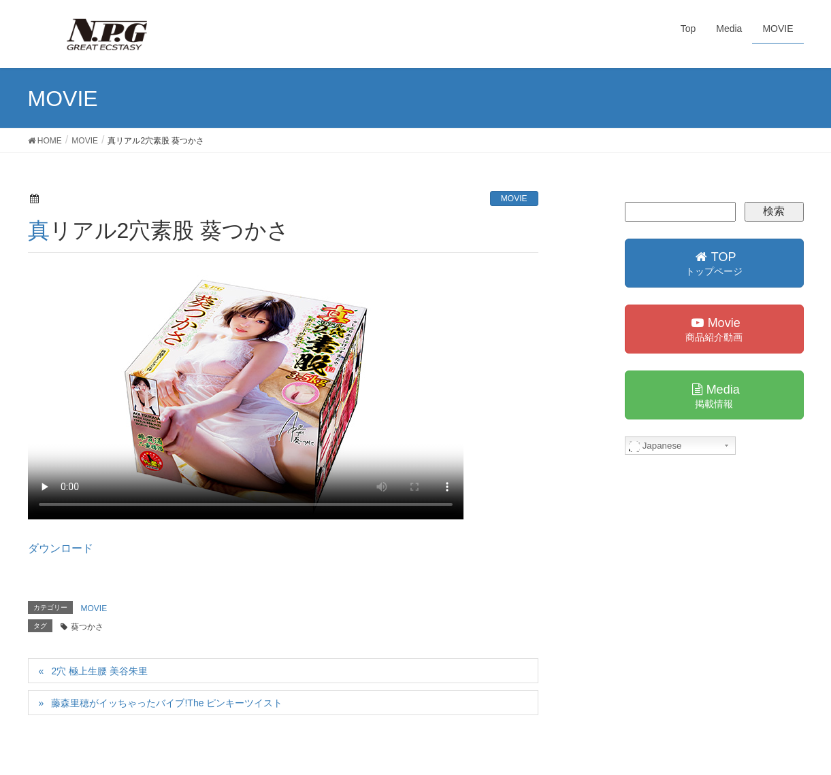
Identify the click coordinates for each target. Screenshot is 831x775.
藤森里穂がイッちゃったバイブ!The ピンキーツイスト (166, 703)
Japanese (655, 446)
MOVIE (514, 198)
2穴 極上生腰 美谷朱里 (99, 671)
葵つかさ (87, 627)
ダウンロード (60, 548)
